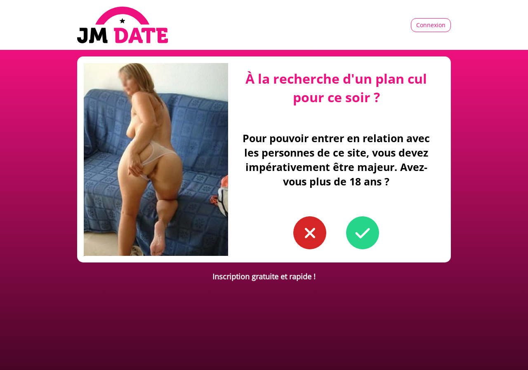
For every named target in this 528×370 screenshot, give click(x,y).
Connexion (431, 25)
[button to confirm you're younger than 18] (309, 232)
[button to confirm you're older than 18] (362, 232)
